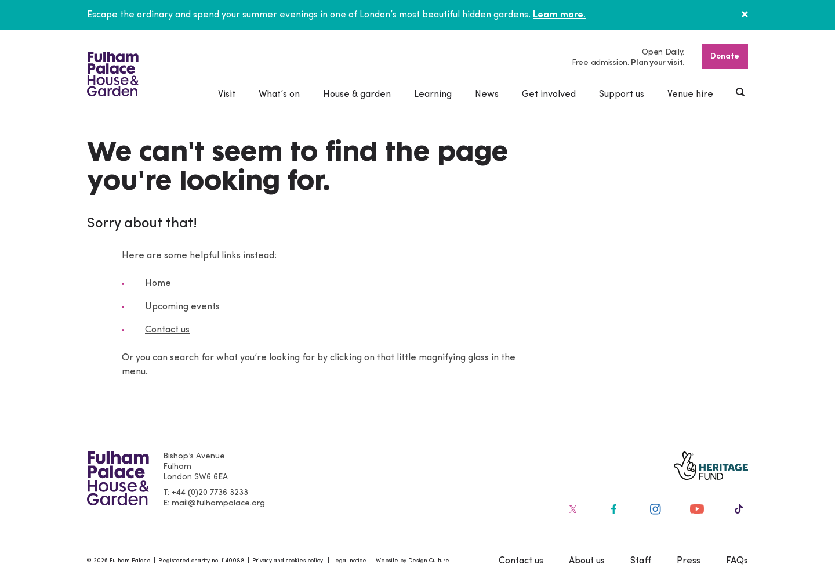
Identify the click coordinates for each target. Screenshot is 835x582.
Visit (226, 94)
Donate (724, 56)
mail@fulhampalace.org (218, 503)
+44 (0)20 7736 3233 (210, 493)
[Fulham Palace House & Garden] (113, 74)
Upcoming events (182, 307)
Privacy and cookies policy (287, 561)
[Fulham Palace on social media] (571, 509)
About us (587, 561)
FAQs (737, 561)
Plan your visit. (657, 63)
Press (688, 561)
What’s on (279, 94)
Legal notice (349, 561)
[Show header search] (741, 93)
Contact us (167, 330)
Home (158, 283)
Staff (640, 561)
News (487, 94)
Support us (621, 94)
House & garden (357, 94)
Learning (433, 94)
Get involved (549, 94)
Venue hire (690, 94)
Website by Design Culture (412, 561)
